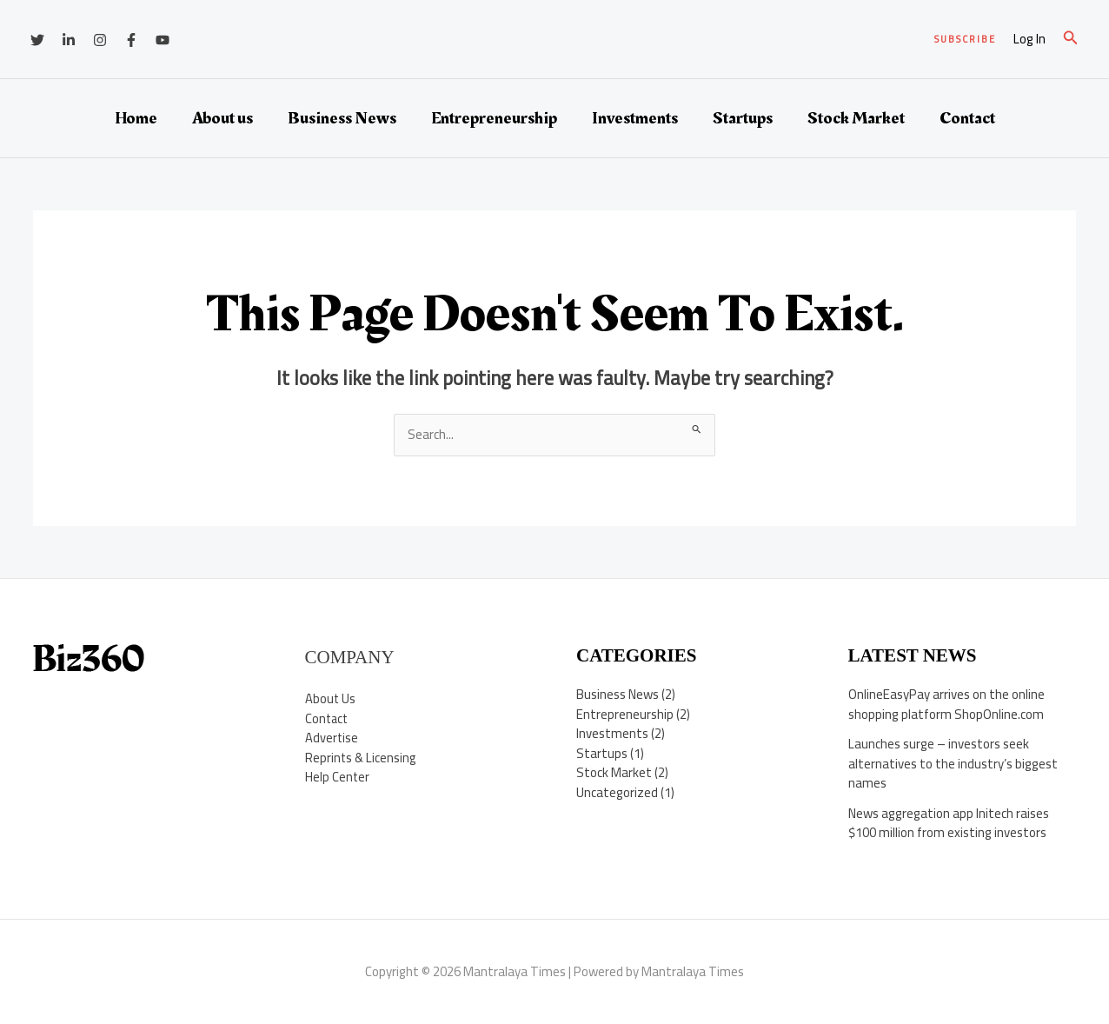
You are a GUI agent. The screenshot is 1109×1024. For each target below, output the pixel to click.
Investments (635, 118)
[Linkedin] (69, 40)
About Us (330, 698)
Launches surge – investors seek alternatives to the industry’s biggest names (953, 763)
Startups (743, 118)
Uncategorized (617, 792)
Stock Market (856, 118)
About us (222, 118)
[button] (965, 39)
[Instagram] (100, 40)
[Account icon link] (1029, 40)
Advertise (332, 737)
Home (136, 118)
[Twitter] (37, 40)
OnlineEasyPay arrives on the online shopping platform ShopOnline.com (946, 704)
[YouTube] (162, 40)
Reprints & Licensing (361, 757)
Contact (967, 118)
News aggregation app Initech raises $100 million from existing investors (948, 823)
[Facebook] (131, 40)
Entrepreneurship (494, 118)
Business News (342, 118)
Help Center (337, 776)
